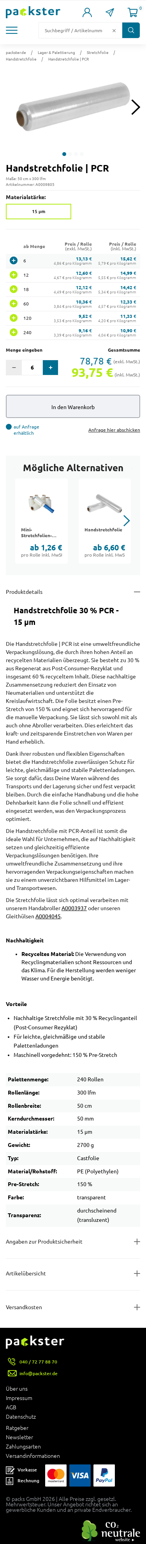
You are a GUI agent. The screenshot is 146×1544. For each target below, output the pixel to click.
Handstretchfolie (21, 59)
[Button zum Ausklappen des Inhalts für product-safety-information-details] (73, 1242)
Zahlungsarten (23, 1446)
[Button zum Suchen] (131, 30)
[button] (12, 30)
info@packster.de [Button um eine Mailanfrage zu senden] (38, 1373)
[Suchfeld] (74, 30)
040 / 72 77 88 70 (38, 1362)
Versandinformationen (33, 1456)
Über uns (17, 1389)
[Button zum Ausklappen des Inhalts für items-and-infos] (73, 1273)
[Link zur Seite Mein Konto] (87, 12)
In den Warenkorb (73, 407)
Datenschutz (21, 1417)
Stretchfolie (98, 52)
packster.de (16, 52)
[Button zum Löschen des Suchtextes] (114, 30)
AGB (11, 1407)
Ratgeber (17, 1428)
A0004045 (48, 916)
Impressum (19, 1398)
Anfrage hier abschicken (114, 430)
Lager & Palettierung (56, 52)
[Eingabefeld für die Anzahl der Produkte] (32, 367)
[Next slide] (135, 107)
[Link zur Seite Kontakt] (109, 12)
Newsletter (19, 1437)
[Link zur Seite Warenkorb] (132, 12)
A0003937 (74, 908)
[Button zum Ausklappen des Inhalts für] (73, 1307)
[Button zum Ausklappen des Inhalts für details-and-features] (73, 592)
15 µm (38, 211)
